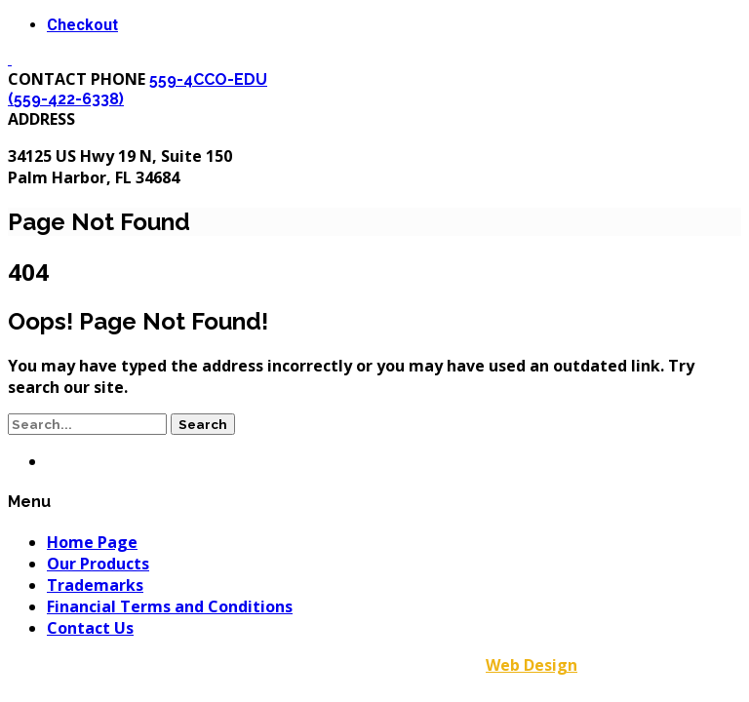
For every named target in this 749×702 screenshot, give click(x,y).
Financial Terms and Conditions (170, 606)
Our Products (98, 563)
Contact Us (90, 628)
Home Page (92, 542)
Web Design (531, 665)
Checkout (82, 25)
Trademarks (95, 585)
